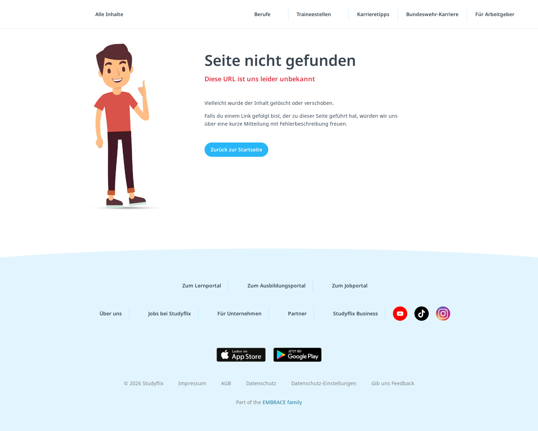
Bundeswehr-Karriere (432, 14)
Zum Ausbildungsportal (271, 285)
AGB (226, 383)
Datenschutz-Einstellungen (323, 383)
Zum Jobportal (344, 285)
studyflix (47, 14)
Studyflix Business (350, 313)
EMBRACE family (282, 402)
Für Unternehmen (233, 313)
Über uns (105, 313)
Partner (292, 313)
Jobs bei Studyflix (164, 313)
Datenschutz (261, 383)
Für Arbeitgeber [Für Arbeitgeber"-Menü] (495, 14)
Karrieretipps (373, 14)
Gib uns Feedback (392, 383)
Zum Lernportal (196, 285)
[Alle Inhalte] (107, 14)
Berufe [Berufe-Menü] (263, 14)
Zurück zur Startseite (236, 149)
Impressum (192, 383)
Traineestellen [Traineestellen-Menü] (314, 14)
